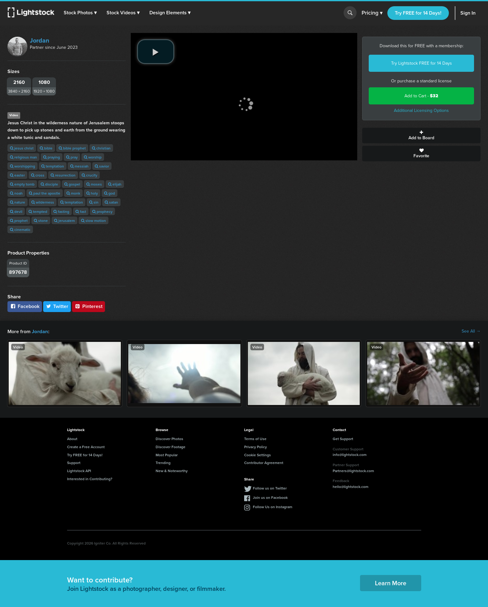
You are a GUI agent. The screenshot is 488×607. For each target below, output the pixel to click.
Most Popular (167, 454)
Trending (163, 462)
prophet (19, 220)
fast (80, 211)
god (109, 193)
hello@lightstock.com (350, 486)
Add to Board (421, 135)
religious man (23, 157)
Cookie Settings (257, 454)
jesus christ (22, 148)
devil (16, 211)
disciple (49, 184)
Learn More (390, 582)
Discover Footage (170, 446)
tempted (38, 211)
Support (73, 462)
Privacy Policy (255, 446)
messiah (79, 166)
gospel (72, 184)
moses (94, 184)
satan (111, 202)
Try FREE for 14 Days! (418, 12)
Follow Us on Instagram (272, 506)
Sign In (468, 12)
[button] (80, 12)
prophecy (102, 211)
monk (73, 193)
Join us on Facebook (270, 497)
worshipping (22, 166)
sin (93, 202)
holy (92, 193)
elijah (114, 184)
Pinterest (89, 306)
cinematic (20, 229)
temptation (52, 166)
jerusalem (64, 220)
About (72, 438)
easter (17, 175)
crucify (89, 175)
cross (37, 175)
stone (41, 220)
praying (51, 157)
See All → (471, 331)
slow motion (93, 220)
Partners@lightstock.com (353, 470)
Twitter (57, 306)
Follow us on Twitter (270, 487)
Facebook (24, 306)
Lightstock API (79, 470)
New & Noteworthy (172, 470)
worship (93, 157)
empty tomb (22, 184)
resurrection (63, 175)
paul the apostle (44, 193)
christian (101, 148)
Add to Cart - (421, 96)
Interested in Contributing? (89, 478)
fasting (61, 211)
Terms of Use (255, 438)
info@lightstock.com (350, 454)
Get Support (343, 438)
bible (46, 148)
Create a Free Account (86, 446)
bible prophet (72, 148)
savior (102, 166)
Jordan (39, 40)
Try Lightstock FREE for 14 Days (421, 63)
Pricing (372, 13)
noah (16, 193)
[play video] (155, 51)
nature (17, 202)
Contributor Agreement (263, 462)
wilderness (42, 202)
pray (72, 157)
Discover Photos (169, 438)
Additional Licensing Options (421, 110)
